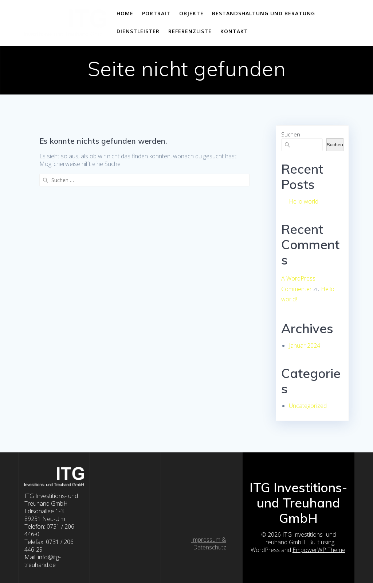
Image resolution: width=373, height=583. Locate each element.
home (125, 13)
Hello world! (304, 201)
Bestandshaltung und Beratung (263, 13)
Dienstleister (138, 31)
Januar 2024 (304, 345)
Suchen (290, 134)
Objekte (191, 13)
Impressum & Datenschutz (208, 543)
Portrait (156, 13)
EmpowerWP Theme (318, 550)
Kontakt (234, 31)
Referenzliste (190, 31)
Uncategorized (308, 406)
